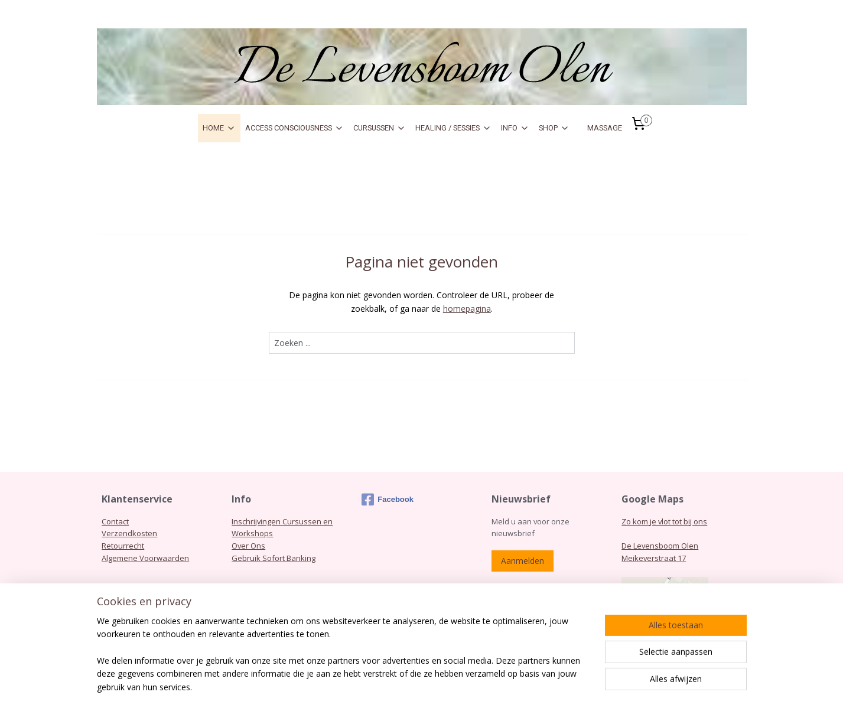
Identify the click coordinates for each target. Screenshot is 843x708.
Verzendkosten (129, 533)
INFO (515, 128)
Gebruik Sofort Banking (273, 558)
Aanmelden (522, 560)
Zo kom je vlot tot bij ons (664, 521)
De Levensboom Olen (659, 545)
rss (471, 686)
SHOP (554, 128)
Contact (115, 521)
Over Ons (248, 545)
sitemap (447, 686)
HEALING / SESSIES (453, 128)
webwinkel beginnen (517, 686)
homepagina (466, 308)
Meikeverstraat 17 (653, 558)
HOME (219, 128)
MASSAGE (604, 127)
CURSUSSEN (379, 128)
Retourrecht (123, 545)
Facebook (388, 499)
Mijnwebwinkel (620, 686)
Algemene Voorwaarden (145, 558)
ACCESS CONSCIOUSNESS (294, 128)
